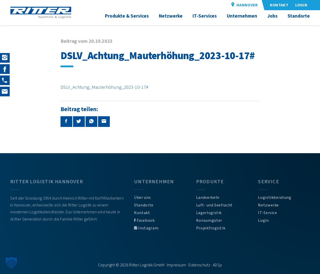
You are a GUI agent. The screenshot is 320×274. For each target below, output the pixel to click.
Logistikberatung (274, 197)
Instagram (146, 228)
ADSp (217, 265)
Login (263, 220)
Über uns (142, 197)
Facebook (144, 220)
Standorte (143, 205)
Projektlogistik (211, 228)
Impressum (176, 265)
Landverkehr (208, 197)
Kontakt (142, 212)
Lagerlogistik (209, 212)
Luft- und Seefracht (214, 205)
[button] (11, 263)
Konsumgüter (209, 220)
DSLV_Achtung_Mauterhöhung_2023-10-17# (105, 87)
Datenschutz (199, 265)
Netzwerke (268, 205)
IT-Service (267, 212)
